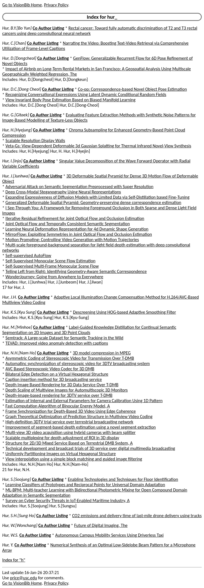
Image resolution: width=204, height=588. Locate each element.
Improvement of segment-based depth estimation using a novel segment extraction (81, 427)
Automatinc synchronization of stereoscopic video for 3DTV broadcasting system (78, 363)
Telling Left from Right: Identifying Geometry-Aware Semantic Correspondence (76, 271)
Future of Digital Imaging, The (100, 525)
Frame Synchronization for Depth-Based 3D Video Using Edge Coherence (71, 411)
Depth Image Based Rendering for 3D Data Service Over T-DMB (62, 384)
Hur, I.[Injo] (12, 161)
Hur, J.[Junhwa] (16, 176)
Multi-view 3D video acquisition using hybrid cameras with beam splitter (71, 432)
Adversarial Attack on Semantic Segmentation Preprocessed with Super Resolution (80, 186)
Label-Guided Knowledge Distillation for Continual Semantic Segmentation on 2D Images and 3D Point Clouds (89, 330)
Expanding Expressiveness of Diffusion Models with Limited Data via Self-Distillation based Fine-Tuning (98, 197)
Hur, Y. (7, 545)
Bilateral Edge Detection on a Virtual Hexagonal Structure (57, 374)
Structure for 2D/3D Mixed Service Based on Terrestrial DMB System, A (69, 443)
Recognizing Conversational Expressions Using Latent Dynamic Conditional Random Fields (86, 94)
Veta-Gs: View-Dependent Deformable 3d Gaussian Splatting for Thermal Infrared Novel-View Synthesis (98, 145)
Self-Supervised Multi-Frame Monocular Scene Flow (52, 266)
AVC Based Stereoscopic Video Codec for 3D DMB (50, 368)
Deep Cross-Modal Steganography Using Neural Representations (63, 192)
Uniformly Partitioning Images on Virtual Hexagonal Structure (61, 453)
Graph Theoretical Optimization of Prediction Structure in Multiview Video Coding (79, 416)
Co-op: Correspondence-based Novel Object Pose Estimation (132, 89)
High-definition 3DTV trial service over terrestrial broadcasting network (69, 421)
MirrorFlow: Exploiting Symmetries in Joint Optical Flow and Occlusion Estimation (79, 234)
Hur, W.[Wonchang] (19, 525)
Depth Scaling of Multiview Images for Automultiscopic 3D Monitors (67, 390)
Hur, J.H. (9, 297)
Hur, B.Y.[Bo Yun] (17, 28)
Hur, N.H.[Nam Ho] (19, 353)
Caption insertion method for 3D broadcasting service (54, 379)
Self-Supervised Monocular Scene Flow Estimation (50, 260)
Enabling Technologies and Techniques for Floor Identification (123, 479)
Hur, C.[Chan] (14, 43)
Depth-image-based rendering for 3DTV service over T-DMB (59, 395)
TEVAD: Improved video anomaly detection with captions (57, 343)
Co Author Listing (48, 28)
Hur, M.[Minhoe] (17, 327)
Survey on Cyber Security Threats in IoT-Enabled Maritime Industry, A (68, 500)
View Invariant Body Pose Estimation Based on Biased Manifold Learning (71, 99)
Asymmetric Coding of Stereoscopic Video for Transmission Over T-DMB (70, 358)
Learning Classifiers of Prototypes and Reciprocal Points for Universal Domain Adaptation (85, 484)
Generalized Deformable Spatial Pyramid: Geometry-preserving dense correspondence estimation (93, 202)
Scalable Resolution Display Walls (35, 140)
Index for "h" (13, 560)
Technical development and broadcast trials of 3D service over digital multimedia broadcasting (90, 448)
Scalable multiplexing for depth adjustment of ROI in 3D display (62, 437)
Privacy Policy (56, 5)
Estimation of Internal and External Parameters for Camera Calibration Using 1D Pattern (84, 400)
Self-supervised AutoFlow (28, 255)
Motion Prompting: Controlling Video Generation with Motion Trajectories (72, 239)
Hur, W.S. (10, 535)
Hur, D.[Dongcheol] (19, 58)
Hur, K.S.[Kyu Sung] (19, 312)
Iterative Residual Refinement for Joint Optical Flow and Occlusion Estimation (75, 218)
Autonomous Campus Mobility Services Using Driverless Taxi (109, 535)
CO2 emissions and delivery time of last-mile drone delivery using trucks (136, 515)
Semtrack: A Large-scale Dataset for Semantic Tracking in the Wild (65, 337)
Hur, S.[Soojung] (16, 479)
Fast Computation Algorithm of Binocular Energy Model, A (58, 406)
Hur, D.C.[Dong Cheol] (21, 89)
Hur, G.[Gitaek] (15, 114)
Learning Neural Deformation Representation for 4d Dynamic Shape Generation (77, 229)
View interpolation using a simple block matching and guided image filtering (74, 459)
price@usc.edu (23, 577)
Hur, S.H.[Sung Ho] (18, 515)
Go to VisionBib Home (22, 5)
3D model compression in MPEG (102, 353)
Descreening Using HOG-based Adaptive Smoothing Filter (124, 312)
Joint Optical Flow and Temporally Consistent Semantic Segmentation (68, 223)
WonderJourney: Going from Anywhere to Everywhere (54, 276)
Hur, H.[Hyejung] (17, 130)
